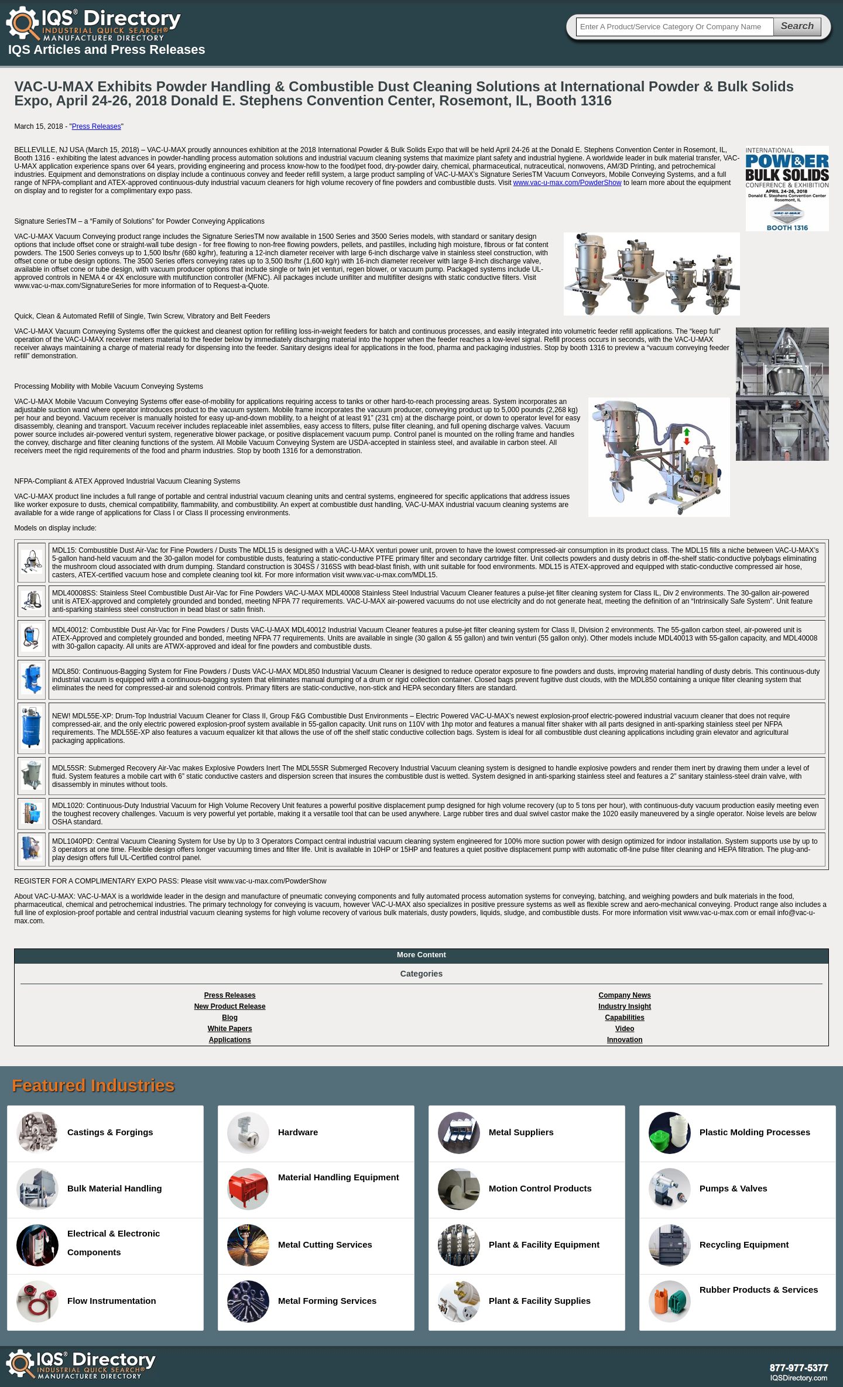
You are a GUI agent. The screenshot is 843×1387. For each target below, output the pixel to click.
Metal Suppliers (496, 1133)
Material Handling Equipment (313, 1189)
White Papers (230, 1029)
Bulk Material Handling (89, 1189)
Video (624, 1029)
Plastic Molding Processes (729, 1133)
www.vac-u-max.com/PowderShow (567, 183)
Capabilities (625, 1017)
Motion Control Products (515, 1189)
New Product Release (230, 1006)
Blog (230, 1017)
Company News (625, 995)
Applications (230, 1040)
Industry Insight (624, 1006)
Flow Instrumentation (86, 1301)
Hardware (272, 1133)
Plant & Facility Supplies (514, 1301)
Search (797, 26)
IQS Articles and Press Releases (106, 49)
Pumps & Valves (708, 1189)
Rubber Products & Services (733, 1301)
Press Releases (96, 126)
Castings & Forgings (84, 1133)
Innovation (625, 1040)
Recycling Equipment (719, 1245)
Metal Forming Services (301, 1301)
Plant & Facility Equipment (518, 1245)
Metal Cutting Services (299, 1245)
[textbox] (675, 27)
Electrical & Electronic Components (88, 1245)
